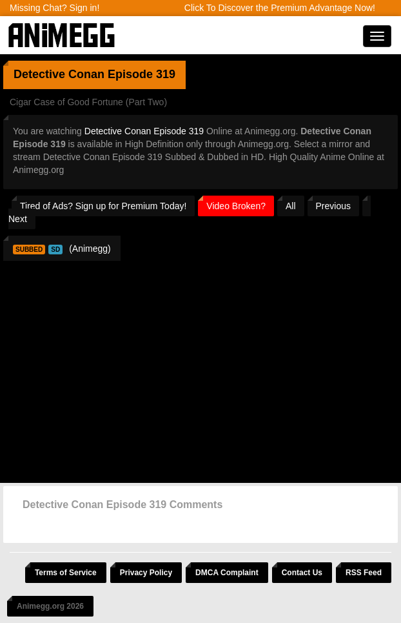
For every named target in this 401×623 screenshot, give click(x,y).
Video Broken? (236, 206)
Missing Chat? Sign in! (54, 8)
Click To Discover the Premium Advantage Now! (279, 8)
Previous (333, 206)
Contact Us (302, 572)
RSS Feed (364, 572)
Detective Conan (59, 74)
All (291, 206)
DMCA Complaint (227, 572)
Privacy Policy (146, 572)
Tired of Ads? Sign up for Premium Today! (103, 206)
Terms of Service (66, 572)
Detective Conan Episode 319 (144, 131)
